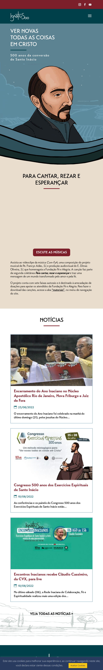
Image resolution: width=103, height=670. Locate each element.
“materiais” (58, 290)
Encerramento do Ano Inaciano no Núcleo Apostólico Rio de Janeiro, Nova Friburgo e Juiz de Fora (51, 396)
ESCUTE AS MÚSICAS (51, 252)
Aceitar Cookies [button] (77, 665)
